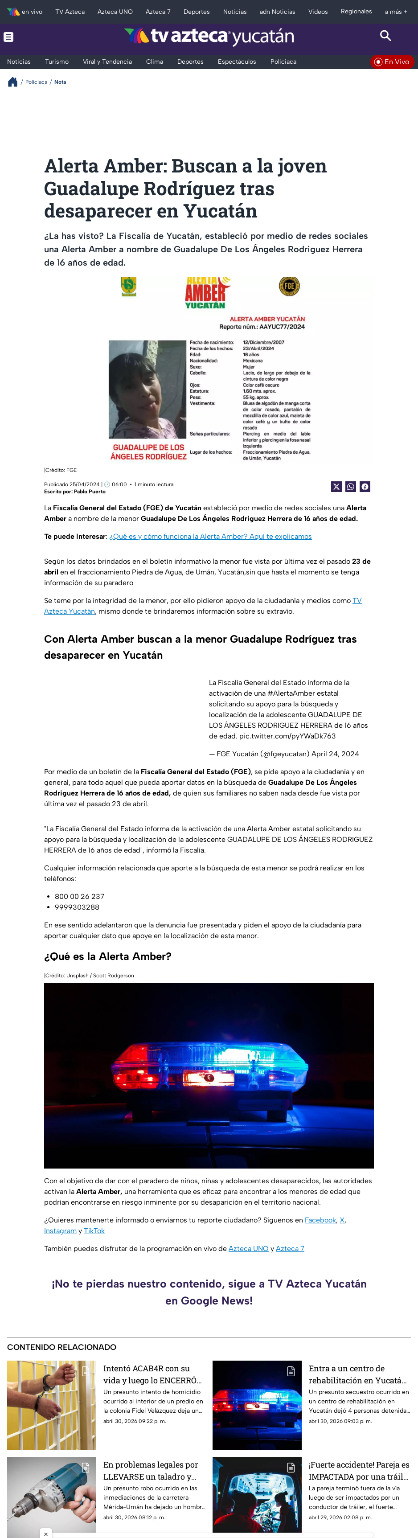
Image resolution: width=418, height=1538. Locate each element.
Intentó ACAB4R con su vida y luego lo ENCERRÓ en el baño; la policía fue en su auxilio (154, 1374)
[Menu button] (32, 37)
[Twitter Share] (336, 486)
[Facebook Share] (365, 486)
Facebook (320, 1220)
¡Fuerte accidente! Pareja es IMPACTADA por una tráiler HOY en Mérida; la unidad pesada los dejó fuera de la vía (360, 1470)
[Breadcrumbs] (16, 81)
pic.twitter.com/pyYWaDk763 (287, 736)
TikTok (94, 1230)
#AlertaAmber (291, 693)
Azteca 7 (290, 1248)
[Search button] (386, 37)
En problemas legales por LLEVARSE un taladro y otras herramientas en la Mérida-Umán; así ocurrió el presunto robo (152, 1470)
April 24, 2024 (335, 754)
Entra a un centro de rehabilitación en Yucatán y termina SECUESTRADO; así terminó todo (358, 1374)
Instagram (60, 1230)
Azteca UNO (249, 1248)
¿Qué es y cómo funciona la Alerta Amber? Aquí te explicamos (210, 536)
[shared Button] (350, 486)
